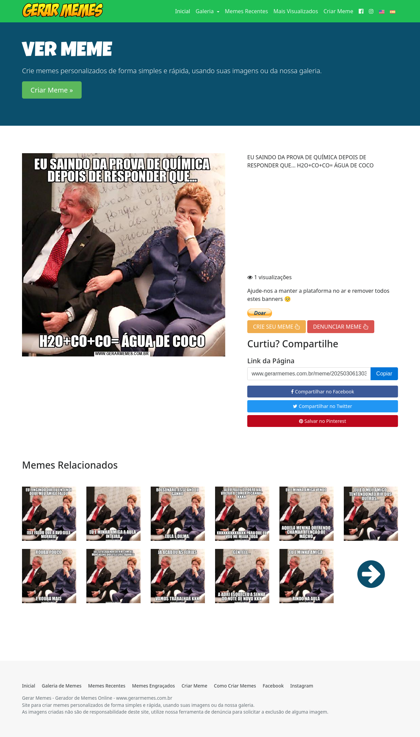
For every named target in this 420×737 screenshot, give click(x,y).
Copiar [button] (384, 373)
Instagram (301, 685)
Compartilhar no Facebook (322, 391)
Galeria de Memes (61, 685)
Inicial (184, 11)
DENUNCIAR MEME (340, 326)
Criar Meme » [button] (51, 90)
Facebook (273, 685)
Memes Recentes (246, 11)
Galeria (205, 11)
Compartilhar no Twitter (322, 406)
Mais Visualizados (295, 11)
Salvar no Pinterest (322, 421)
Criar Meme (338, 11)
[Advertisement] (322, 222)
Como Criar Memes (235, 685)
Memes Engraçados (153, 685)
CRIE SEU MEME (276, 326)
